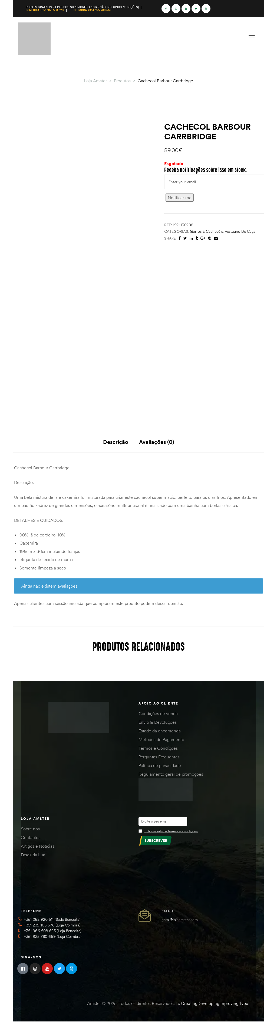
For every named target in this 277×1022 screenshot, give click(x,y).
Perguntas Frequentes (159, 757)
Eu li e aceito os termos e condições (171, 831)
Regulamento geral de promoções (170, 774)
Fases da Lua (33, 855)
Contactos (30, 837)
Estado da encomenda (159, 731)
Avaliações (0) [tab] (156, 441)
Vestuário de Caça (240, 231)
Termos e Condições (158, 748)
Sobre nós (30, 829)
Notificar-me (180, 197)
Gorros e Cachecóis (206, 231)
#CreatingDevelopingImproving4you (213, 1003)
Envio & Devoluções (157, 722)
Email (167, 911)
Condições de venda (158, 714)
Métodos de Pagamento (161, 740)
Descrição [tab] (115, 441)
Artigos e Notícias (37, 846)
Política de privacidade (159, 766)
